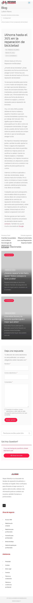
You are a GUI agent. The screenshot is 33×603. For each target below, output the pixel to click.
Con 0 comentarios (11, 55)
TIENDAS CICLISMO (13, 50)
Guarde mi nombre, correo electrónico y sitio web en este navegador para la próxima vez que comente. (15, 412)
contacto (7, 224)
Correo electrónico (10, 373)
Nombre (7, 364)
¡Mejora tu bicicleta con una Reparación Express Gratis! (24, 239)
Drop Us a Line (16, 455)
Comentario (8, 382)
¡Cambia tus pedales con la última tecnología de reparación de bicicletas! (9, 241)
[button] (29, 2)
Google (21, 226)
